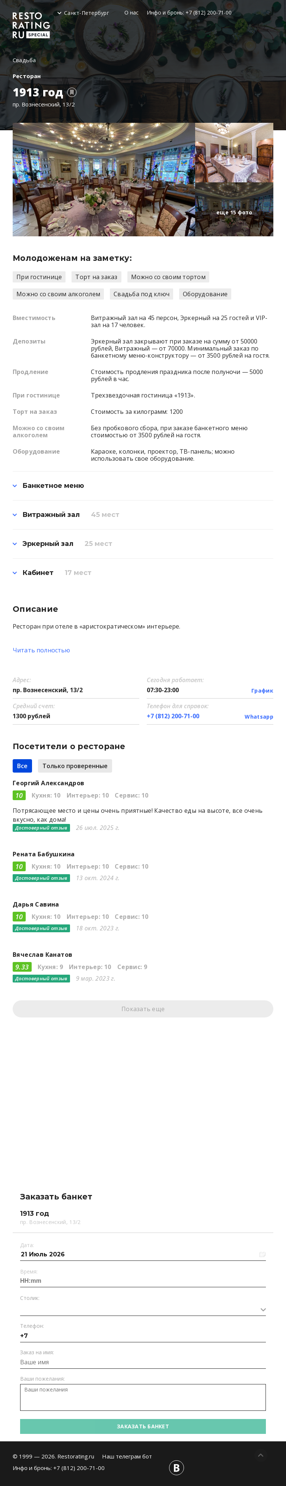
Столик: (29, 1297)
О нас (131, 12)
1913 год (38, 92)
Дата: (27, 1245)
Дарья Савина (36, 904)
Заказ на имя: (37, 1352)
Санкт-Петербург (86, 12)
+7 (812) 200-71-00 (208, 12)
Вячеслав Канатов (42, 954)
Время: (29, 1271)
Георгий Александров (49, 783)
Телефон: (32, 1325)
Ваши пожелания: (42, 1378)
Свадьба (24, 60)
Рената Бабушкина (43, 854)
